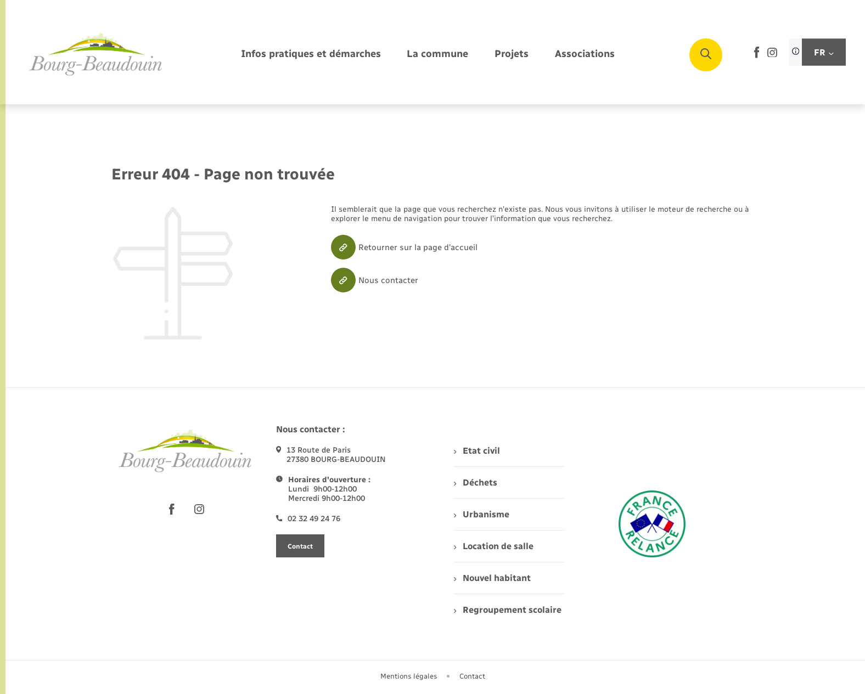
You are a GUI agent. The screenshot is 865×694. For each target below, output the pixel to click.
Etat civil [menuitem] (476, 450)
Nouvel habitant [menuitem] (492, 578)
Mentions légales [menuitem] (408, 676)
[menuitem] (311, 54)
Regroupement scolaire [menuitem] (507, 610)
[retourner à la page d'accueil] (96, 54)
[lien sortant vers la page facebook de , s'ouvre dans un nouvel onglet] (756, 55)
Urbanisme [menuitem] (481, 514)
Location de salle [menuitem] (493, 546)
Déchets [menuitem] (475, 482)
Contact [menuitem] (472, 676)
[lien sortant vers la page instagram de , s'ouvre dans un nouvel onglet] (772, 54)
